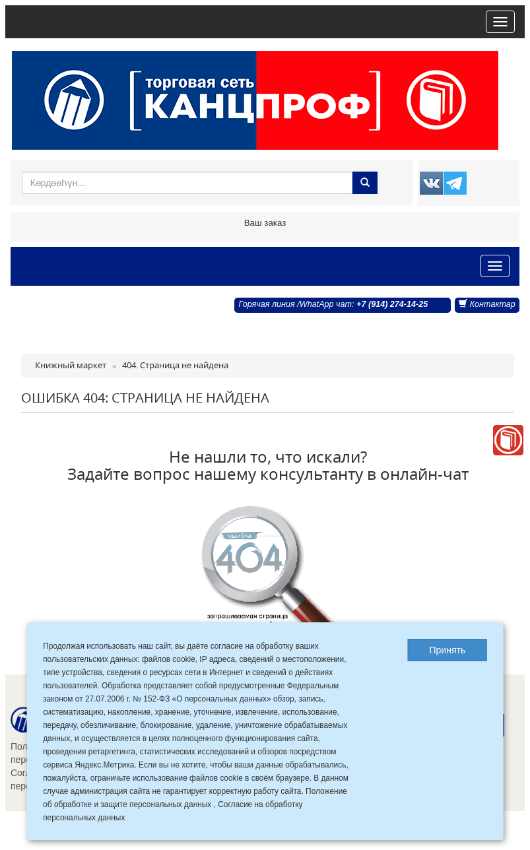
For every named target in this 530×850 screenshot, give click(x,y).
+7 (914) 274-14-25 (392, 304)
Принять (448, 650)
